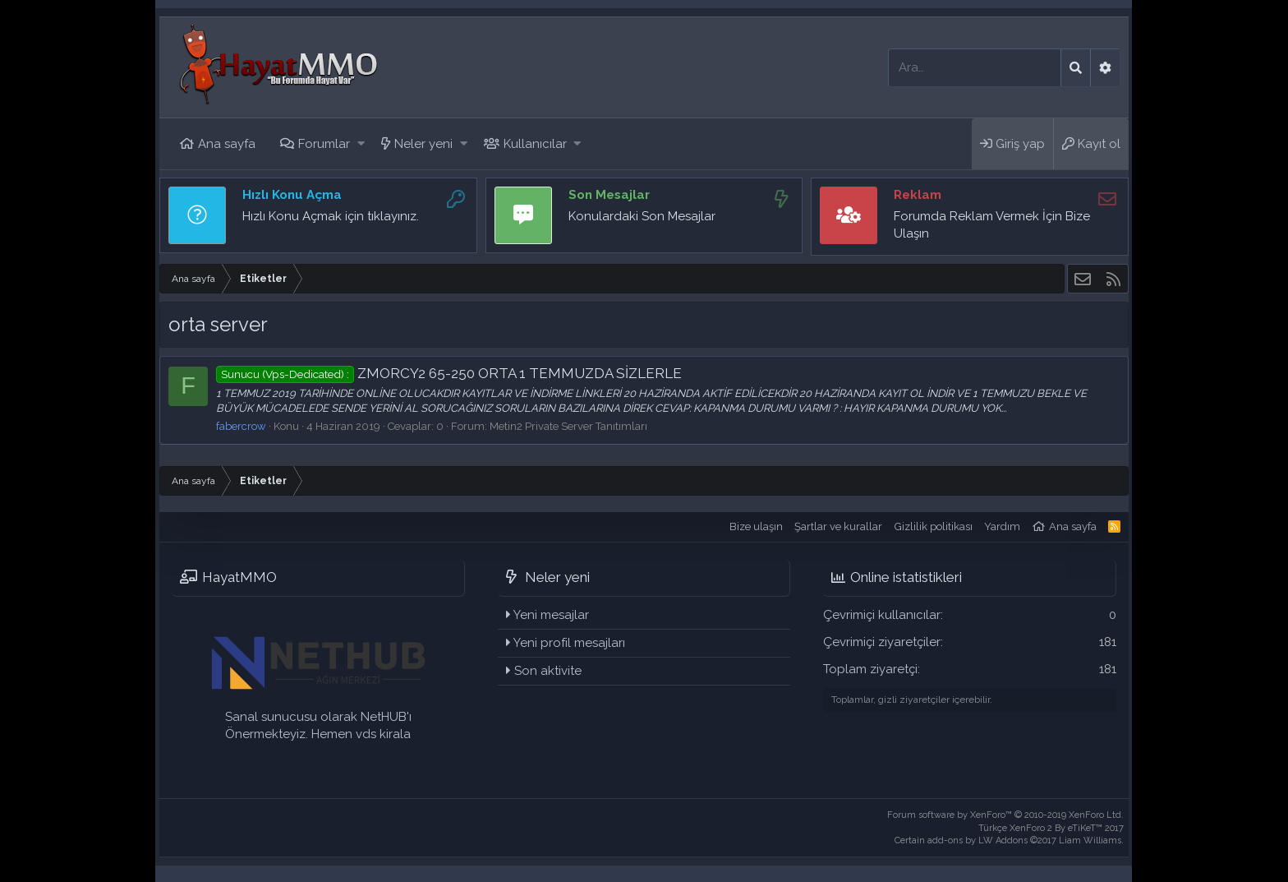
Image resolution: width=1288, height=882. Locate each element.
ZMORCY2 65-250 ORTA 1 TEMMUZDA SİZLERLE (449, 373)
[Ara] (974, 67)
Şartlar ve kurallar (838, 526)
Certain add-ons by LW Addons (1009, 840)
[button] (361, 144)
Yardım (1002, 526)
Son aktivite (548, 670)
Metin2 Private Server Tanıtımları (568, 426)
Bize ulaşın (756, 526)
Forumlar (324, 143)
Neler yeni (423, 143)
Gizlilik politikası (934, 526)
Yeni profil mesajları (569, 642)
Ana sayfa (226, 143)
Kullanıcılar (535, 143)
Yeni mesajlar (551, 614)
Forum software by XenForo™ (1005, 815)
